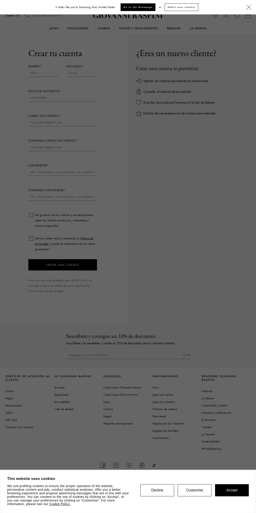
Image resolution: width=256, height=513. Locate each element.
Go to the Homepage (138, 7)
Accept (232, 490)
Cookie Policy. (60, 504)
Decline (157, 490)
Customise (194, 490)
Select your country (181, 7)
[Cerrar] (249, 7)
